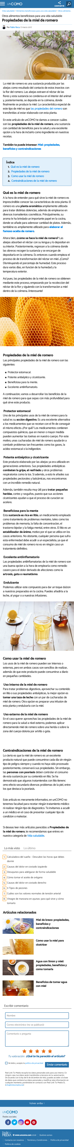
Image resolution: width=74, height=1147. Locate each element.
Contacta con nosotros (14, 1140)
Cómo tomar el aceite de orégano (25, 877)
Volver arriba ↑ (37, 1103)
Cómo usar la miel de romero (27, 176)
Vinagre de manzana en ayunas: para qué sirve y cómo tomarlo (35, 901)
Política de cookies (13, 1144)
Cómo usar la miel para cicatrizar (50, 943)
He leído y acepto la (25, 1063)
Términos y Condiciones (37, 1140)
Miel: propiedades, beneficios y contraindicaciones (31, 147)
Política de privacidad (59, 1140)
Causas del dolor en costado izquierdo (27, 867)
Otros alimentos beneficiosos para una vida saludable (32, 16)
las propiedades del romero (46, 108)
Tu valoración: (16, 1056)
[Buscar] (69, 4)
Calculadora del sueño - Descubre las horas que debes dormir (35, 859)
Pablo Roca (15, 27)
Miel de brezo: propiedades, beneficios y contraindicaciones (52, 924)
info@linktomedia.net (15, 1085)
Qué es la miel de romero (25, 167)
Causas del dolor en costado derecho (26, 883)
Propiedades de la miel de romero (30, 171)
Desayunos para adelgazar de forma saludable (31, 872)
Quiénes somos (45, 1135)
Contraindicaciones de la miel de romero (34, 181)
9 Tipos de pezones (17, 888)
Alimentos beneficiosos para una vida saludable (36, 11)
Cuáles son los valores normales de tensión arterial (34, 893)
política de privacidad (34, 1063)
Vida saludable (8, 11)
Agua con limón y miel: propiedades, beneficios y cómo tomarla (51, 966)
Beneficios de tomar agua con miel (51, 984)
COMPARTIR (59, 4)
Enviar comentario (57, 1065)
